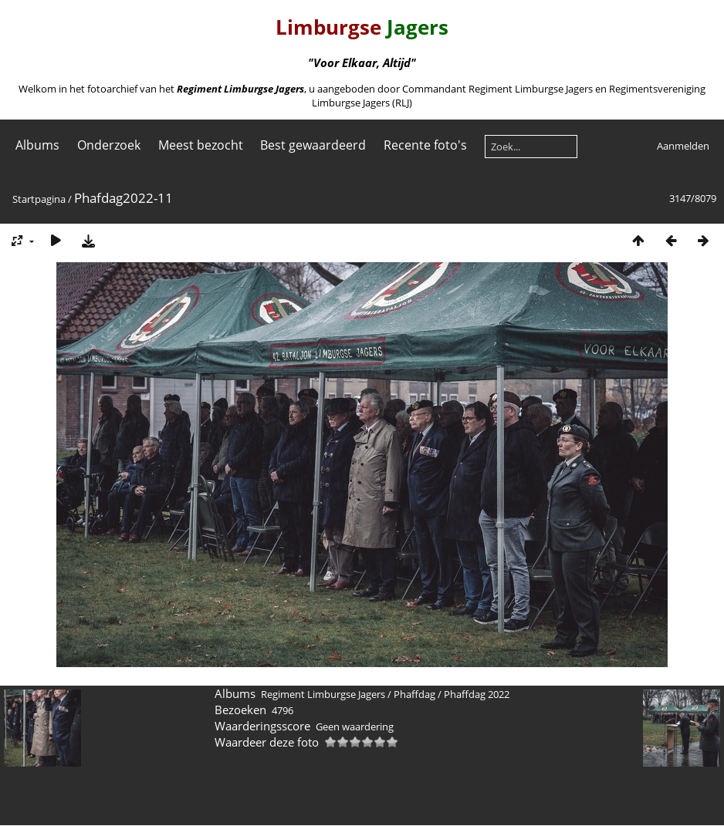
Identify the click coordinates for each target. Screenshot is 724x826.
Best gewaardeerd (313, 145)
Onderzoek (108, 145)
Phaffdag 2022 (476, 694)
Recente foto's (425, 145)
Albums (37, 145)
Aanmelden (683, 146)
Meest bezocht (200, 145)
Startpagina (39, 199)
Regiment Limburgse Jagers (323, 694)
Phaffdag (414, 694)
